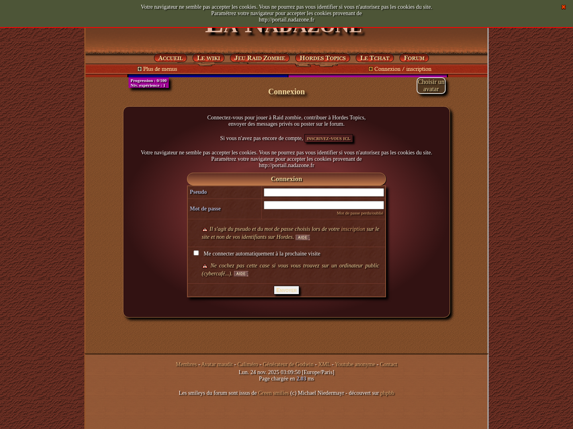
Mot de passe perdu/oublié (360, 213)
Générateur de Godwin (288, 364)
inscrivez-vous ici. (329, 138)
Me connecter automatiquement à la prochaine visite (255, 254)
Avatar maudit (217, 364)
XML (324, 364)
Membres (186, 364)
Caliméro (248, 364)
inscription (353, 229)
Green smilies (273, 393)
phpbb (387, 393)
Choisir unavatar (431, 85)
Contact (389, 364)
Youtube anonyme (355, 364)
